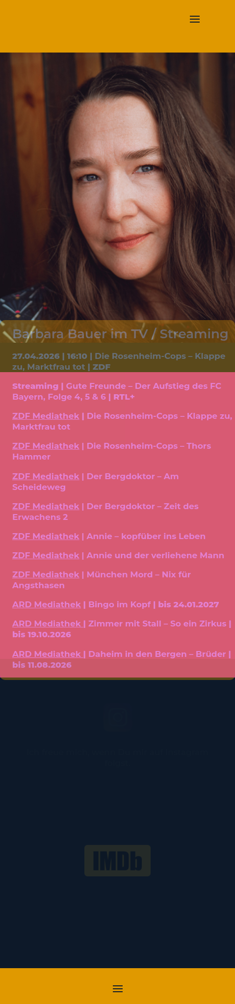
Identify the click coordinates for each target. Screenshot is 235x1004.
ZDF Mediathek (45, 416)
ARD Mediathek (46, 604)
